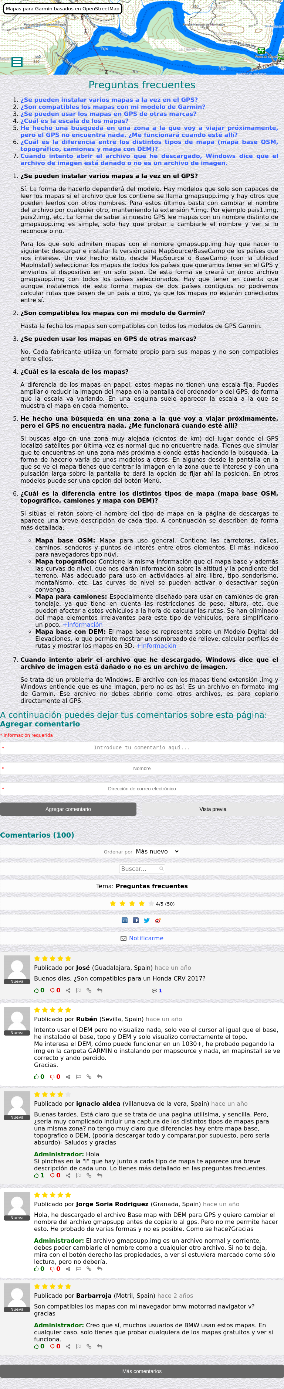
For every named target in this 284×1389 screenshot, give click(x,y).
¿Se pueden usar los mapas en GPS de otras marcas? (108, 113)
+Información (82, 624)
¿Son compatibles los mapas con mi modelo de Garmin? (112, 106)
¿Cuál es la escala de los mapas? (74, 120)
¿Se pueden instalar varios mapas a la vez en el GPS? (109, 99)
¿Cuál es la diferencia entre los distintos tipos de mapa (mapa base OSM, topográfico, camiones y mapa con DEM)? (149, 145)
